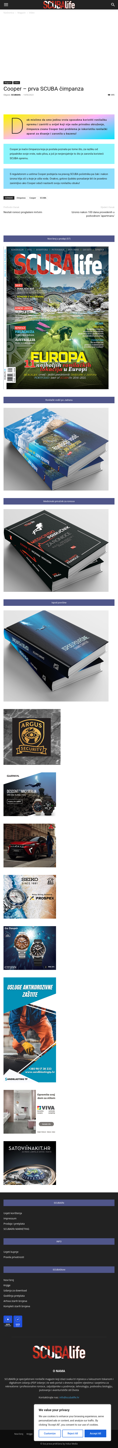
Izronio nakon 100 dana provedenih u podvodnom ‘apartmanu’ (93, 214)
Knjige (7, 1285)
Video (31, 12)
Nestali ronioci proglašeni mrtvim (23, 212)
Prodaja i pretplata (14, 1223)
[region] (72, 1422)
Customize (50, 1433)
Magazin (22, 12)
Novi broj (9, 1280)
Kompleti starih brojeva (17, 1306)
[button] (6, 4)
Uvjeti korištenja (13, 1213)
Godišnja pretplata (14, 1295)
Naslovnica (9, 12)
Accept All (95, 1433)
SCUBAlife (16, 94)
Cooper (32, 197)
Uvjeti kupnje (11, 1251)
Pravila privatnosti (14, 1257)
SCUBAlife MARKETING (16, 1229)
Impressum (10, 1218)
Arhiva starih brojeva (15, 1301)
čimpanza (21, 197)
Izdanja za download (15, 1290)
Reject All (73, 1433)
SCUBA (43, 197)
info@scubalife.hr (69, 1397)
